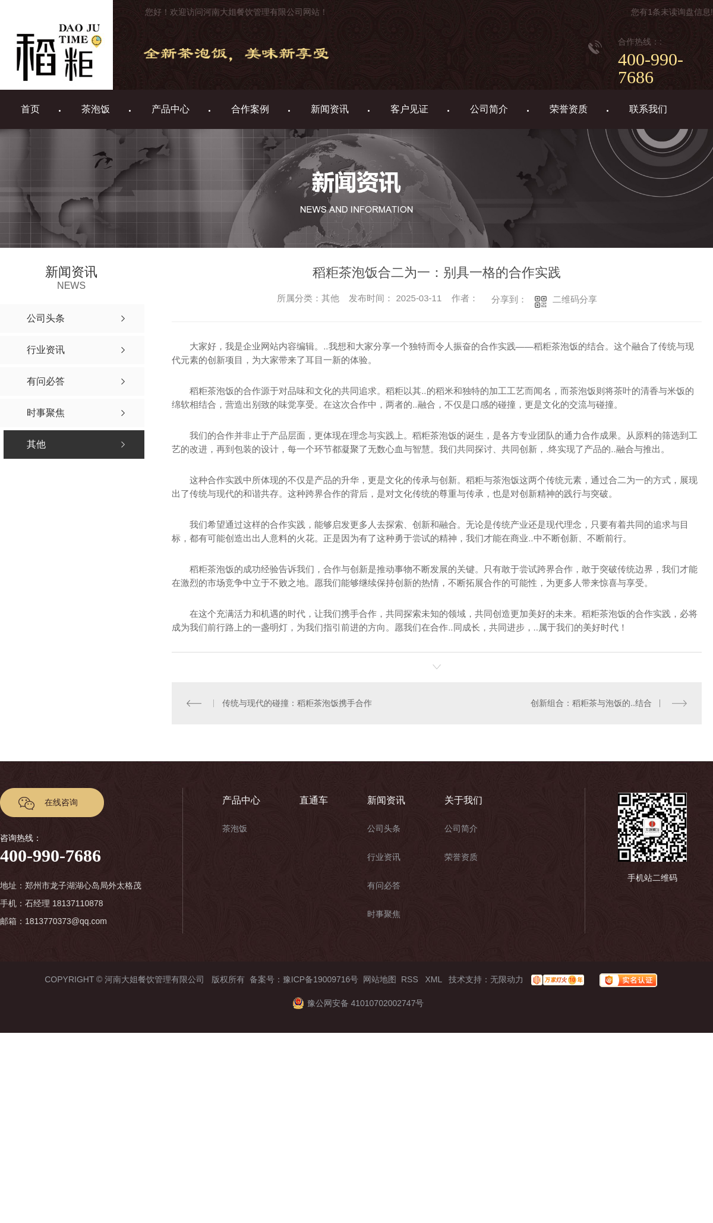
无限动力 (506, 979)
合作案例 (250, 109)
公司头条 (383, 828)
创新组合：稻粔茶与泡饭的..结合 (591, 703)
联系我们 (648, 109)
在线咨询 (61, 802)
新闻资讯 (330, 109)
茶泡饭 (95, 109)
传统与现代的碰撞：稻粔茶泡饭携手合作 (297, 703)
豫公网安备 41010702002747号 (356, 1003)
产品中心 (171, 109)
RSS (411, 979)
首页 (30, 109)
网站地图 (379, 979)
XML (434, 979)
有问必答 (383, 885)
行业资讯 (383, 857)
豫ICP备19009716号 (321, 979)
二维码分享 (575, 299)
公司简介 (489, 109)
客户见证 (409, 109)
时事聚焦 (383, 914)
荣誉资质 (569, 109)
